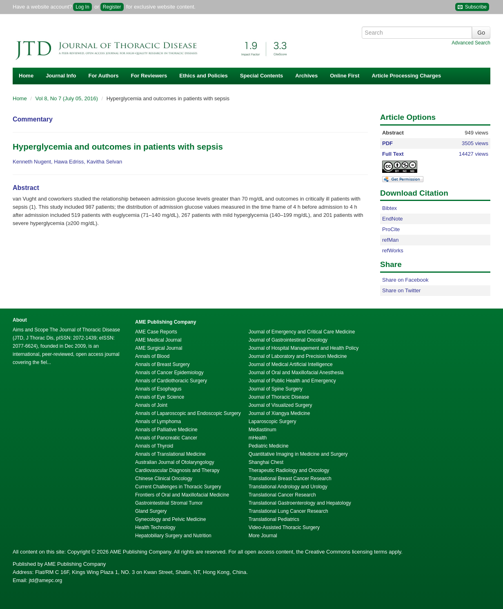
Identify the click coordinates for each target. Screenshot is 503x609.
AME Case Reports (156, 332)
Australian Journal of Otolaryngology (174, 462)
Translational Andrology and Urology (288, 487)
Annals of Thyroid (154, 446)
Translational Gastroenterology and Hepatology (300, 503)
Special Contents (261, 76)
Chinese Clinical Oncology (163, 478)
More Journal (263, 535)
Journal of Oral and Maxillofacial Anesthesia (296, 372)
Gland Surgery (151, 511)
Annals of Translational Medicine (170, 454)
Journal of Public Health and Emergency (292, 381)
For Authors (104, 76)
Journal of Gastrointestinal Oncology (288, 340)
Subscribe (472, 7)
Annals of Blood (152, 356)
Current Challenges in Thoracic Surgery (178, 487)
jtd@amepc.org (45, 580)
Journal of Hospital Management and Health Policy (303, 348)
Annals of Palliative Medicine (166, 429)
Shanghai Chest (266, 462)
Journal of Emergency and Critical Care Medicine (302, 332)
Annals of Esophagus (158, 389)
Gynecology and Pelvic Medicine (170, 519)
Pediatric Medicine (269, 446)
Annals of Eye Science (159, 397)
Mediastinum (262, 429)
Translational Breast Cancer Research (290, 478)
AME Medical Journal (158, 340)
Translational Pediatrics (274, 519)
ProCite (391, 229)
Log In (82, 7)
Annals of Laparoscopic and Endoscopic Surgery (188, 413)
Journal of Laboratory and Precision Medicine (298, 356)
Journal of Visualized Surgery (280, 405)
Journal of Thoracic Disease (279, 397)
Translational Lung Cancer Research (288, 511)
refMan (390, 240)
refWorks (392, 250)
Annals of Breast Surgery (162, 364)
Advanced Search (471, 43)
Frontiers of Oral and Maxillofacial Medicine (182, 495)
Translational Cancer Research (282, 495)
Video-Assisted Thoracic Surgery (284, 527)
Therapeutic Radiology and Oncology (289, 470)
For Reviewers (149, 76)
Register (112, 7)
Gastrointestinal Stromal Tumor (169, 503)
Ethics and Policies (203, 76)
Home (26, 76)
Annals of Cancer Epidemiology (169, 372)
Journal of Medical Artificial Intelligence (291, 364)
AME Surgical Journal (158, 348)
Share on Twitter (401, 290)
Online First (344, 76)
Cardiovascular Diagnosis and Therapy (177, 470)
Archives (306, 76)
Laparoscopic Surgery (272, 421)
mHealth (258, 438)
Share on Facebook (405, 280)
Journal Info (61, 76)
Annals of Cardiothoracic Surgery (171, 381)
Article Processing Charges (406, 76)
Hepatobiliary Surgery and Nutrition (173, 535)
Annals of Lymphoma (158, 421)
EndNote (392, 219)
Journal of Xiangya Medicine (279, 413)
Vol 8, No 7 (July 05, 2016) (68, 98)
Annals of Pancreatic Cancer (166, 438)
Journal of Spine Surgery (276, 389)
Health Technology (155, 527)
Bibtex (389, 208)
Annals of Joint (151, 405)
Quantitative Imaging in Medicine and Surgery (298, 454)
